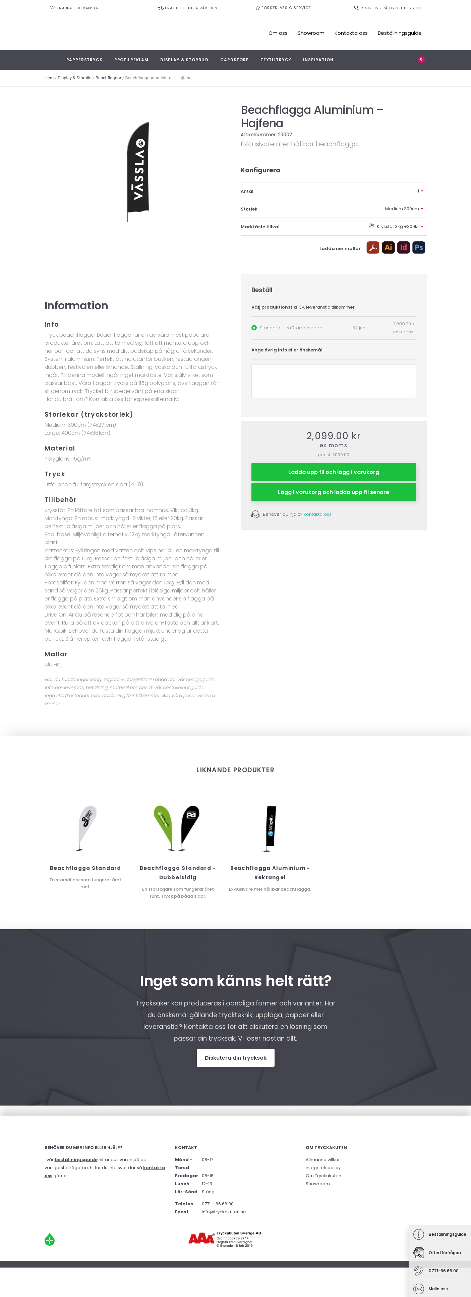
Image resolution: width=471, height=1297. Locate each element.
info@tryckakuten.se (224, 1212)
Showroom (311, 32)
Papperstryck (84, 60)
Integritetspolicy (323, 1167)
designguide (200, 679)
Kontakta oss (351, 32)
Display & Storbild (184, 60)
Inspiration (318, 60)
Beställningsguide (400, 32)
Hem (49, 77)
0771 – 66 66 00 (218, 1204)
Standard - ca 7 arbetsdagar (292, 328)
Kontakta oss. (318, 514)
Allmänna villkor (323, 1159)
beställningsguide (183, 687)
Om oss (278, 32)
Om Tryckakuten (323, 1175)
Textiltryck (275, 60)
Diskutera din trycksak (236, 1058)
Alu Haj (53, 664)
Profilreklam (131, 60)
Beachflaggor (108, 77)
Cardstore (234, 60)
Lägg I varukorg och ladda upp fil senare (333, 492)
